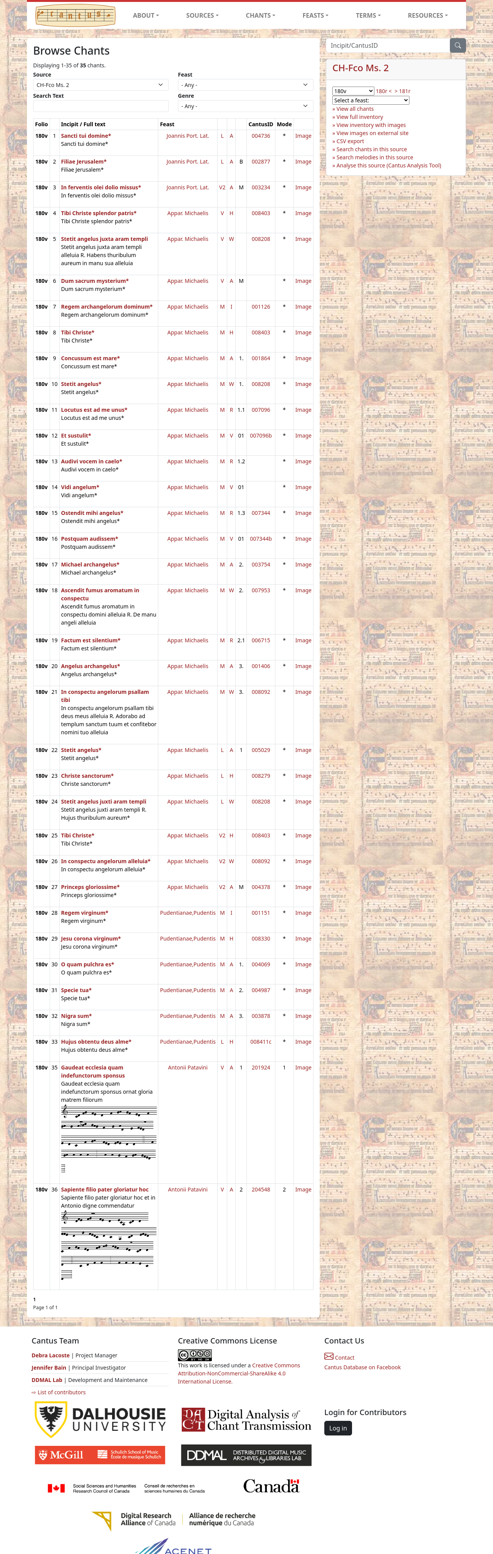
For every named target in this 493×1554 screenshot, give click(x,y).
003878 (261, 1015)
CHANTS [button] (258, 15)
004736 (261, 135)
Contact (339, 1357)
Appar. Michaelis (188, 213)
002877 (261, 161)
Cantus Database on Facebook (362, 1367)
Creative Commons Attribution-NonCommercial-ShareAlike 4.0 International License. (239, 1373)
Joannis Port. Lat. (187, 135)
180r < (384, 91)
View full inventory (360, 116)
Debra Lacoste (51, 1355)
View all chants (355, 108)
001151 (261, 912)
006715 (261, 640)
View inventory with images (371, 125)
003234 (261, 187)
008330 (261, 938)
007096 (261, 409)
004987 (261, 990)
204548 (261, 1189)
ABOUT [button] (143, 15)
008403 (261, 213)
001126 (261, 306)
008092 (261, 691)
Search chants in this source (372, 149)
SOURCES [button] (200, 15)
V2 (222, 187)
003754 (261, 564)
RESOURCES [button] (425, 15)
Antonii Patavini (188, 1067)
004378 (261, 887)
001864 (261, 358)
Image (303, 135)
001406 (261, 666)
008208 (261, 238)
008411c (261, 1041)
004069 (261, 964)
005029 (261, 750)
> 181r (402, 91)
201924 (261, 1067)
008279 (261, 775)
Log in (338, 1428)
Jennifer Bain (50, 1367)
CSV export (350, 141)
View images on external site (373, 133)
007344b (261, 538)
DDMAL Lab (47, 1380)
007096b (261, 435)
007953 (261, 590)
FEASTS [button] (313, 15)
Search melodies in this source (375, 157)
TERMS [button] (366, 15)
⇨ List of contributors (59, 1392)
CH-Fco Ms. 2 (360, 67)
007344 (261, 512)
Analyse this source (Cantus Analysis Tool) (389, 165)
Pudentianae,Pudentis (188, 912)
